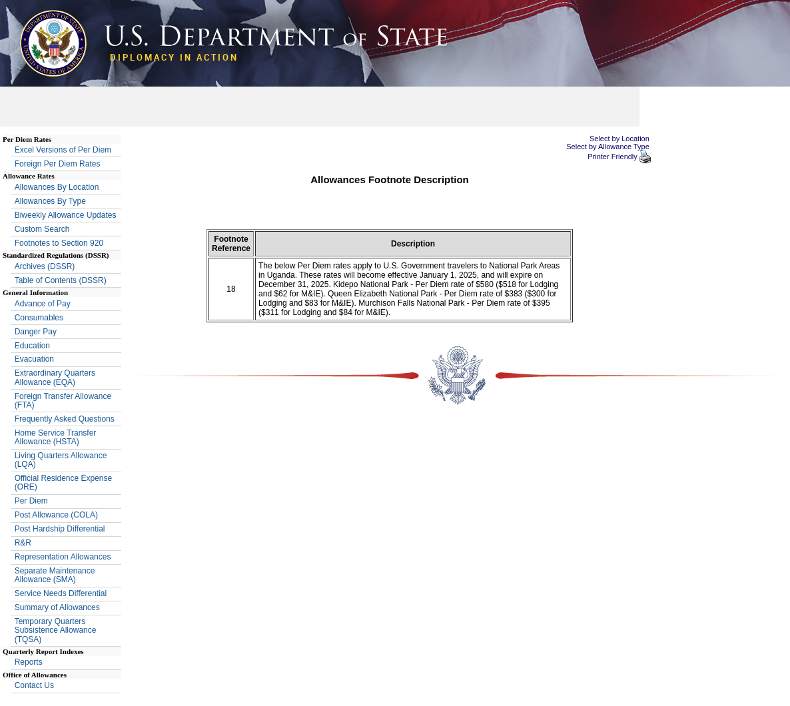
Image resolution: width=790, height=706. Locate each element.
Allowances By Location (57, 187)
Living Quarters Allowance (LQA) (61, 460)
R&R (23, 542)
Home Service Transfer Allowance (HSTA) (56, 437)
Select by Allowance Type (607, 147)
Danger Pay (36, 331)
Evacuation (34, 359)
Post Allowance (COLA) (56, 515)
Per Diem (31, 501)
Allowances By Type (50, 201)
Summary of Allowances (57, 607)
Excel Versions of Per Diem (63, 150)
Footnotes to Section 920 (59, 243)
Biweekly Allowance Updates (66, 215)
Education (32, 345)
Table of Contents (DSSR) (61, 280)
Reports (29, 662)
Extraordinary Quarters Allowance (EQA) (55, 377)
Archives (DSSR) (45, 266)
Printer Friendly (613, 157)
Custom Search (42, 229)
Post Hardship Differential (60, 528)
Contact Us (34, 685)
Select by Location (619, 139)
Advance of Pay (43, 303)
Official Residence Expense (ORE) (64, 483)
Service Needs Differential (61, 593)
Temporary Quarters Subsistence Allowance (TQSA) (56, 630)
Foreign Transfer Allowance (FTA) (63, 401)
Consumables (39, 317)
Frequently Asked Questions (65, 419)
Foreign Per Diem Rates (58, 164)
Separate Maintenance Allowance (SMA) (55, 575)
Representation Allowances (63, 556)
